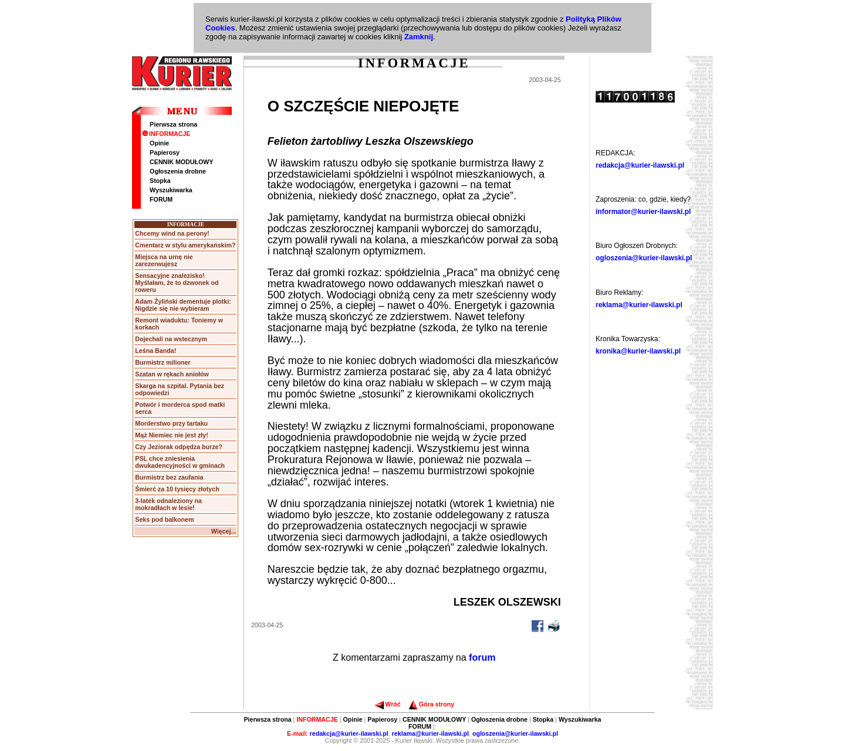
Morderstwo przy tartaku (171, 423)
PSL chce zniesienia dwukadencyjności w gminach (180, 462)
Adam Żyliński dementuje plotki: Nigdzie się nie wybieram (183, 305)
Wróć (387, 704)
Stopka (160, 180)
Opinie (159, 143)
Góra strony (431, 704)
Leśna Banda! (155, 350)
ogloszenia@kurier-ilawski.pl (644, 258)
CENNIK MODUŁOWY (181, 161)
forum (482, 657)
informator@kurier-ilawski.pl (643, 212)
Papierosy (165, 152)
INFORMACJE (166, 133)
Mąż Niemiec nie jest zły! (171, 435)
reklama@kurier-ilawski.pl (639, 305)
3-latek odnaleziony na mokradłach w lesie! (168, 504)
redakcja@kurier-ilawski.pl (640, 165)
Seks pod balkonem (164, 519)
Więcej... (223, 531)
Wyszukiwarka (171, 189)
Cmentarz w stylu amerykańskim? (185, 245)
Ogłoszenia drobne (178, 171)
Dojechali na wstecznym (171, 338)
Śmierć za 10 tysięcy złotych (177, 488)
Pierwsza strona (173, 124)
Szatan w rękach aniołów (172, 374)
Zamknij (418, 36)
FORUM (161, 199)
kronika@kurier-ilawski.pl (638, 351)
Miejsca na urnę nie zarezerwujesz (163, 260)
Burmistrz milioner (162, 362)
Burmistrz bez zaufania (169, 477)
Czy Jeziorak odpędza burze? (178, 446)
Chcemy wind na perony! (172, 233)
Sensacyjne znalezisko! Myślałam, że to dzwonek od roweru (176, 282)
